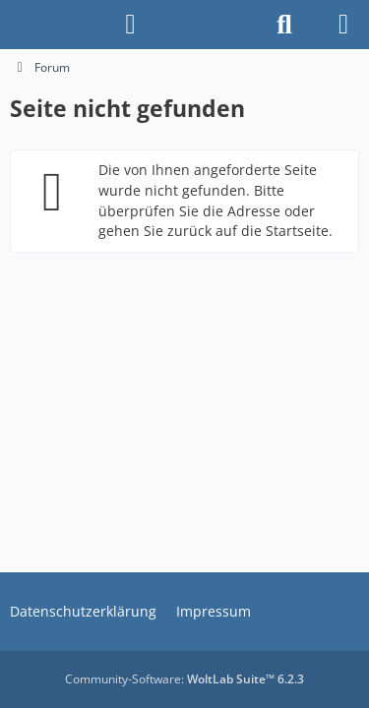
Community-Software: (184, 679)
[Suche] (284, 24)
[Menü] (343, 24)
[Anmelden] (130, 24)
